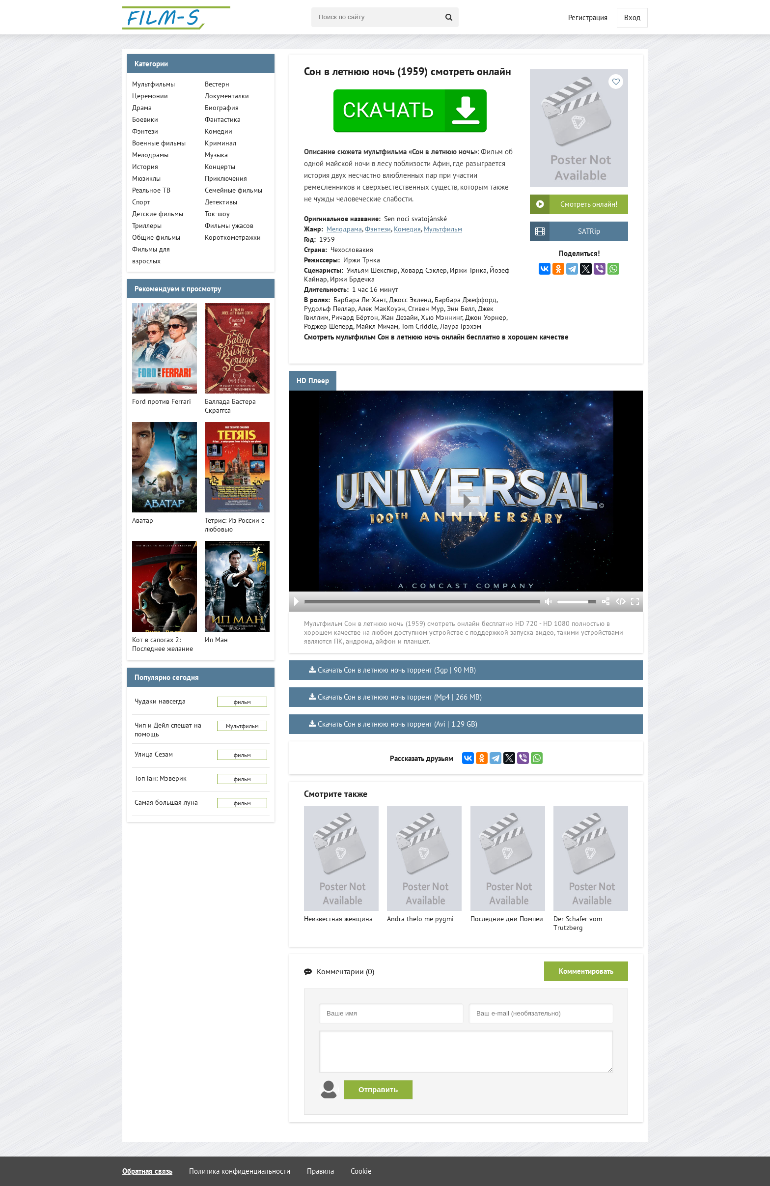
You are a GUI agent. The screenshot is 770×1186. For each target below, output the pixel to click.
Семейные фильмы (233, 190)
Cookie (361, 1171)
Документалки (227, 95)
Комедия (407, 229)
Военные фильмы (159, 143)
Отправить (378, 1089)
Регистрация (587, 17)
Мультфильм (443, 229)
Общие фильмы (156, 237)
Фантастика (223, 119)
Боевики (145, 119)
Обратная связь (147, 1171)
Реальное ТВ (151, 190)
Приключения (226, 178)
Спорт (141, 202)
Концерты (220, 166)
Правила (320, 1171)
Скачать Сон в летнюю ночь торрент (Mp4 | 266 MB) (400, 697)
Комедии (218, 131)
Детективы (221, 202)
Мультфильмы (153, 84)
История (145, 166)
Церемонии (150, 95)
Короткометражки (233, 237)
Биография (222, 107)
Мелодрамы (150, 154)
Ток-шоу (217, 213)
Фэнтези (378, 229)
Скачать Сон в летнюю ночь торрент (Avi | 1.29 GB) (397, 724)
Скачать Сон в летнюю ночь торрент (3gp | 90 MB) (397, 670)
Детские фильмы (157, 213)
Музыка (216, 154)
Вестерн (217, 84)
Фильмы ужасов (229, 225)
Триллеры (147, 225)
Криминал (220, 143)
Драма (142, 107)
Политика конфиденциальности (239, 1171)
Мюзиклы (146, 178)
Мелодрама (344, 229)
